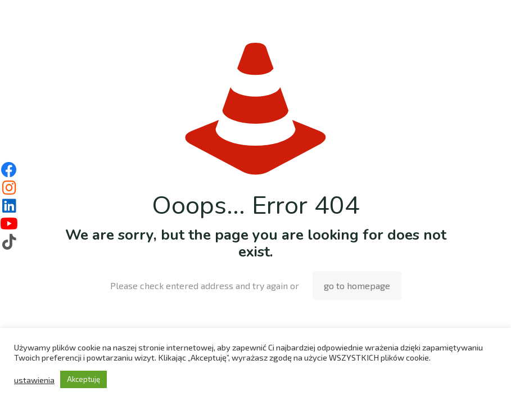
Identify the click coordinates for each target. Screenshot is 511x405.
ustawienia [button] (34, 380)
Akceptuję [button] (83, 379)
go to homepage (357, 285)
